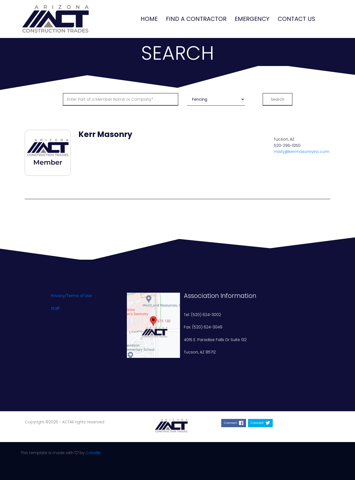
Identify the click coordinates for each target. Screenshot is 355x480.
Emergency (252, 19)
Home (149, 19)
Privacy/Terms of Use (71, 295)
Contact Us (296, 19)
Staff (55, 308)
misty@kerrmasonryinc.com (301, 151)
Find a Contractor (196, 19)
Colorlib (93, 453)
